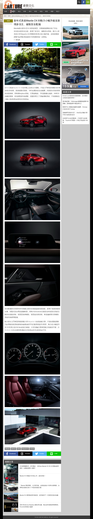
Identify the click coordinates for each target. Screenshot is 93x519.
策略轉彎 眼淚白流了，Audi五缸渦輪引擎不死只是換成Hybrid (75, 114)
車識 (41, 12)
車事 (24, 12)
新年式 (7, 88)
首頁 (5, 16)
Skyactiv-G (32, 322)
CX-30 (20, 88)
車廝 (5, 12)
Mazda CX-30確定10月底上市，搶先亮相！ (33, 476)
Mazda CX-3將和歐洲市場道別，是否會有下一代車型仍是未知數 (39, 495)
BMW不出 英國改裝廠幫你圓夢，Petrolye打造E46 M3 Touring (75, 108)
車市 (30, 12)
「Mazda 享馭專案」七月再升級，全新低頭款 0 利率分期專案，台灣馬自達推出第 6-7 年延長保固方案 (39, 486)
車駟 (52, 12)
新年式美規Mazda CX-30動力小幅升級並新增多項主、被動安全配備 (31, 16)
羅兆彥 (18, 40)
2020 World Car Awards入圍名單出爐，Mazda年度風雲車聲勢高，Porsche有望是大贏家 (39, 506)
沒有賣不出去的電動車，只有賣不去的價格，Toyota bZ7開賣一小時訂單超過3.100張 (75, 120)
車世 (46, 12)
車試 (19, 12)
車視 (35, 12)
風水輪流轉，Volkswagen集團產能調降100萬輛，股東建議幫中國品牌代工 (75, 102)
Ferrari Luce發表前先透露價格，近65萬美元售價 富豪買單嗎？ (75, 97)
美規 (19, 449)
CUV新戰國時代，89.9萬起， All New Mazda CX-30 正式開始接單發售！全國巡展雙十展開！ (39, 467)
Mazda (15, 88)
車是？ (58, 12)
